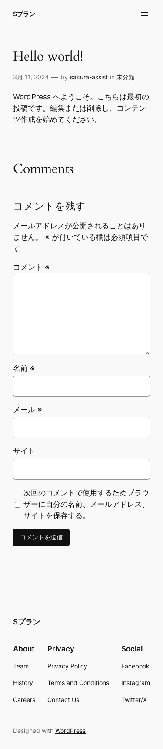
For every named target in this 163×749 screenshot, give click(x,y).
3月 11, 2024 (31, 77)
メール (27, 409)
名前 (24, 368)
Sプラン (24, 13)
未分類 (125, 77)
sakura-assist (89, 77)
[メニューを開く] (145, 14)
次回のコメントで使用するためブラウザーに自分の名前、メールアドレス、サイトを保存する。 (86, 504)
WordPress (70, 730)
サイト (24, 451)
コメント (31, 267)
